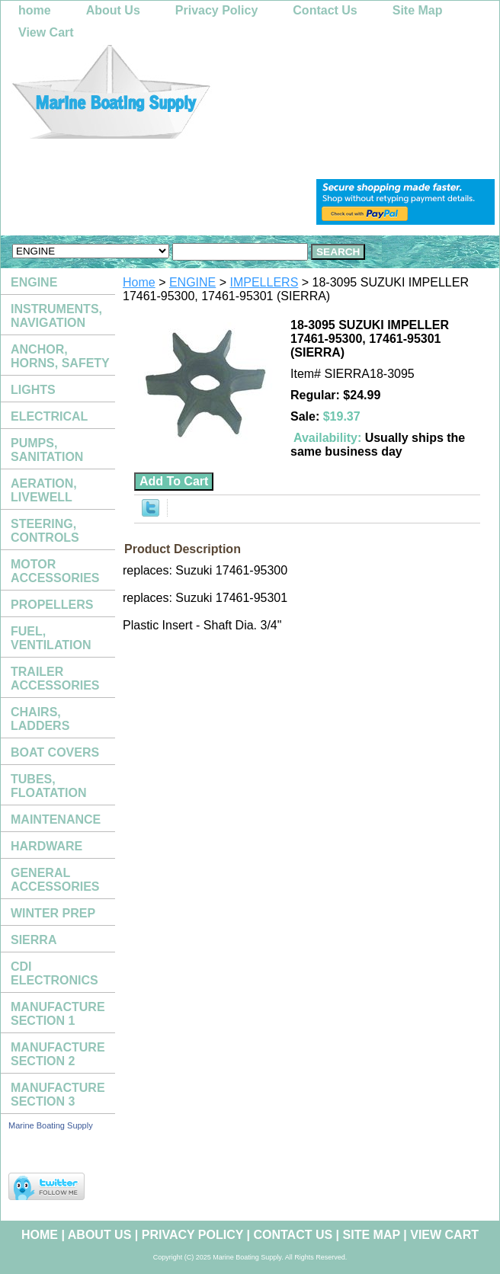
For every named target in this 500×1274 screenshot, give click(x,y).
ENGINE (192, 282)
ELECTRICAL (49, 416)
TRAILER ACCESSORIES (55, 678)
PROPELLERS (52, 604)
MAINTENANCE (56, 819)
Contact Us (325, 10)
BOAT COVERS (55, 752)
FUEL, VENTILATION (51, 638)
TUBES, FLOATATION (49, 786)
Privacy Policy (216, 10)
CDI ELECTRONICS (54, 973)
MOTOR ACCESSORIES (55, 571)
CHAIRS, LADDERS (40, 719)
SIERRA (33, 939)
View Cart (46, 32)
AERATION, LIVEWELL (44, 490)
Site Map (418, 10)
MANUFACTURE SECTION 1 (58, 1013)
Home (139, 282)
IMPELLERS (264, 282)
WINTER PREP (53, 913)
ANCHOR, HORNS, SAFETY (60, 356)
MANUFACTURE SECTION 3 (58, 1094)
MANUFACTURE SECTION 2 (58, 1054)
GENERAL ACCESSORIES (55, 879)
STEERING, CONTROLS (45, 530)
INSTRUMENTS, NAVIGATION (56, 315)
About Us (113, 10)
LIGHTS (33, 389)
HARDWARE (46, 846)
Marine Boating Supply (50, 1125)
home (34, 10)
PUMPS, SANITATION (47, 450)
